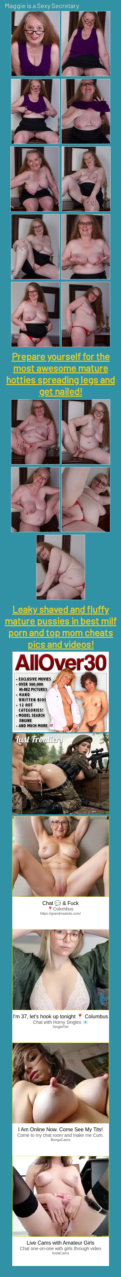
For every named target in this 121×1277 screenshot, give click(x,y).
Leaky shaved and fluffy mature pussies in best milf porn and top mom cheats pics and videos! (60, 626)
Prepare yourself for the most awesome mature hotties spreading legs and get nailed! (60, 373)
